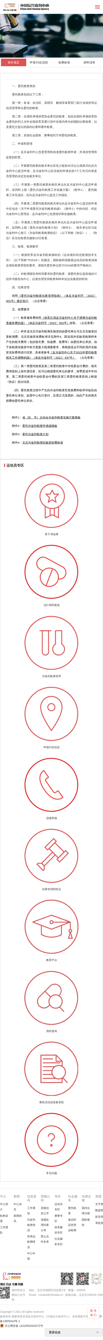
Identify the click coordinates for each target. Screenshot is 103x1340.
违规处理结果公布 (45, 1225)
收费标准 (64, 62)
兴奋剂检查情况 (31, 1225)
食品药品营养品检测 (72, 1225)
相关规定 (13, 62)
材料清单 (89, 62)
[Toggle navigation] (97, 7)
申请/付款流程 (39, 62)
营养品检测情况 (31, 1241)
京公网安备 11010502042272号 (24, 1325)
